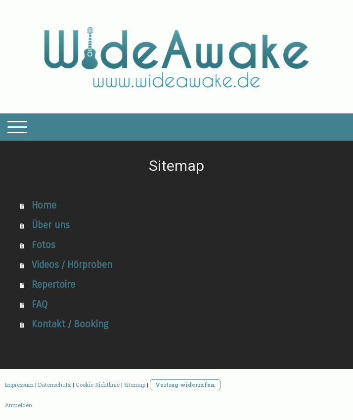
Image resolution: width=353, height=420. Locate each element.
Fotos (43, 245)
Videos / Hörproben (72, 264)
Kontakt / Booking (70, 324)
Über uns (51, 225)
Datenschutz (54, 384)
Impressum (19, 384)
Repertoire (53, 284)
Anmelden (18, 405)
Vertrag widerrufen (185, 384)
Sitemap (134, 384)
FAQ (39, 304)
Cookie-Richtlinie (98, 384)
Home (44, 205)
